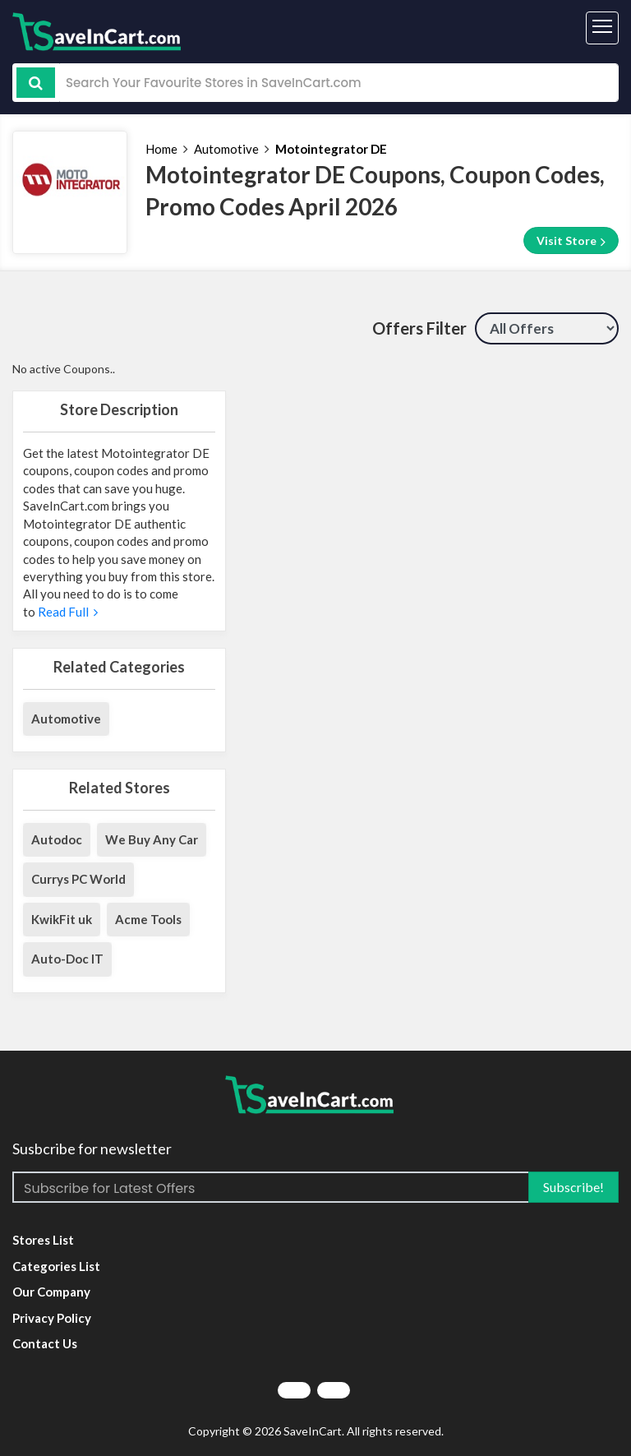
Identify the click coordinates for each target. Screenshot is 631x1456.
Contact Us (44, 1343)
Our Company (51, 1291)
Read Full (66, 611)
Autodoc (56, 839)
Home (161, 148)
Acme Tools (148, 919)
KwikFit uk (61, 919)
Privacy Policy (51, 1317)
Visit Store (571, 240)
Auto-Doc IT (67, 958)
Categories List (56, 1266)
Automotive (226, 148)
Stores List (43, 1239)
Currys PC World (78, 878)
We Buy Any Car (151, 839)
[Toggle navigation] (602, 28)
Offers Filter (419, 328)
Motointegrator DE (331, 148)
